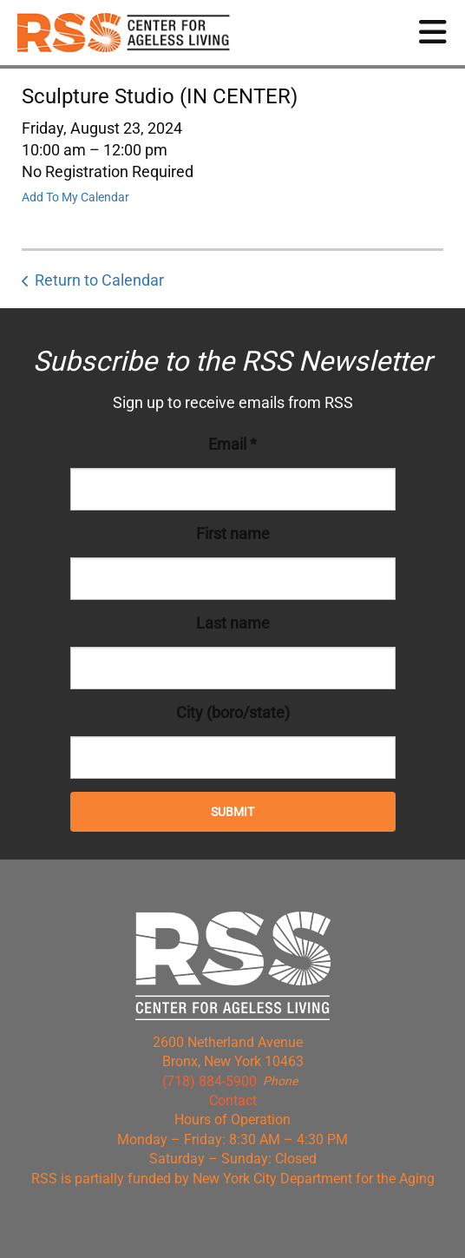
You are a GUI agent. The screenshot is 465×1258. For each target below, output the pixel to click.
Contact (233, 1100)
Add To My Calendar (75, 197)
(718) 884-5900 (209, 1081)
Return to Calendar (99, 280)
